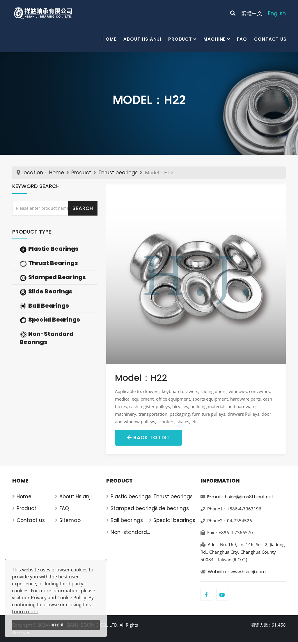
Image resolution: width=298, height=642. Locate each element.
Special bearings (174, 520)
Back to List (148, 437)
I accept (55, 624)
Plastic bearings (131, 496)
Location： (35, 172)
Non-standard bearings (129, 532)
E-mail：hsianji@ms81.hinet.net (240, 497)
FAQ (242, 39)
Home (109, 39)
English (277, 13)
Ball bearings (127, 520)
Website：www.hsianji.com (237, 572)
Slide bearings (171, 508)
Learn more (25, 611)
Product (180, 39)
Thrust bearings (118, 172)
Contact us (270, 39)
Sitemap (70, 520)
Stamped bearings (134, 508)
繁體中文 (251, 13)
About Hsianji (142, 39)
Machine (214, 39)
